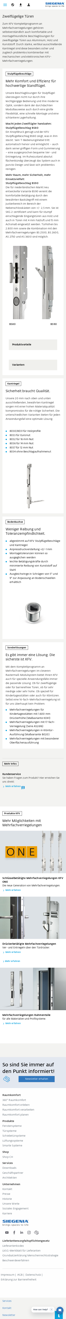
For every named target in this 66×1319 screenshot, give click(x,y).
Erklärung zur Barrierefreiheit (18, 1279)
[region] (33, 355)
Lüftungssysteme (12, 1141)
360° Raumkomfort (14, 1100)
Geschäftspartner (12, 1173)
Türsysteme (9, 1131)
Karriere (7, 1213)
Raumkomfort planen (15, 1115)
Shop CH (7, 1157)
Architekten (9, 1178)
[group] (33, 345)
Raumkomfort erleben (16, 1105)
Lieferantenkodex (13, 1246)
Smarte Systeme (12, 1145)
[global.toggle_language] (13, 5)
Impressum (7, 1275)
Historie (7, 1199)
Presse (6, 1194)
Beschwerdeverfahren (15, 1260)
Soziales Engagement (15, 1208)
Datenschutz (33, 1275)
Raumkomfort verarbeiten (18, 1110)
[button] (29, 5)
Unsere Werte (10, 1204)
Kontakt (7, 1189)
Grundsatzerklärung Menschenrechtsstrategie (30, 1255)
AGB (20, 1275)
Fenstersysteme (12, 1126)
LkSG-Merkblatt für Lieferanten (21, 1251)
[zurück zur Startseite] (55, 4)
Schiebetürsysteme (13, 1136)
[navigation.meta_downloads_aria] (21, 5)
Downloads (9, 1168)
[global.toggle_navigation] (5, 5)
